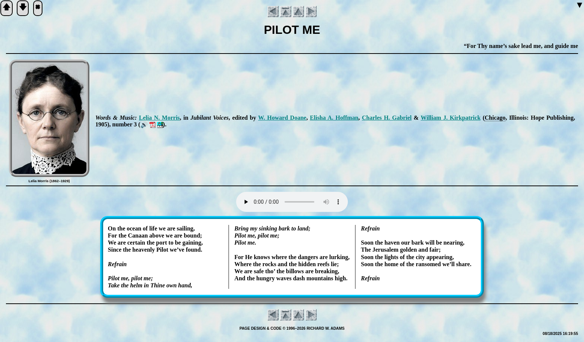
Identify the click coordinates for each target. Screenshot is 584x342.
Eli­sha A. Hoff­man (334, 117)
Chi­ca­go (495, 117)
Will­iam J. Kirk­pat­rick (451, 117)
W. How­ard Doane (282, 117)
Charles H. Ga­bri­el (387, 117)
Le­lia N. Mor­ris (159, 117)
